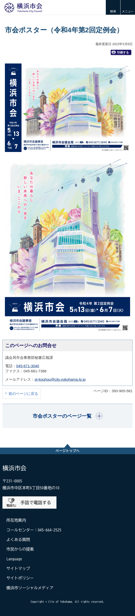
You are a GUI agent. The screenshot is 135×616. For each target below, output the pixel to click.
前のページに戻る (23, 393)
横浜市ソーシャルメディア (30, 588)
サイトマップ (18, 568)
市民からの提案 (20, 549)
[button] (113, 7)
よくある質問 (18, 539)
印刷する (120, 52)
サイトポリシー (20, 578)
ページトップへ (67, 451)
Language (14, 559)
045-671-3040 (27, 366)
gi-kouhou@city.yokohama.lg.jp (60, 379)
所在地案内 (16, 520)
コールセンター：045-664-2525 (33, 530)
